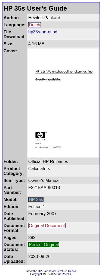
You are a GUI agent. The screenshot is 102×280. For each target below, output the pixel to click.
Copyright (36, 274)
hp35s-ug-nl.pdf (43, 32)
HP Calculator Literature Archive (57, 271)
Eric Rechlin (64, 274)
